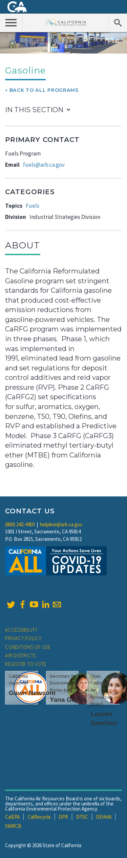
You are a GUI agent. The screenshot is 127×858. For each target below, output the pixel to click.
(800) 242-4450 (20, 524)
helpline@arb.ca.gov (61, 524)
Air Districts (20, 655)
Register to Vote (25, 664)
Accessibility (21, 630)
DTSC (82, 817)
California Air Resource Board (65, 22)
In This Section (34, 110)
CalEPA (12, 817)
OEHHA (103, 817)
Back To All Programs (44, 90)
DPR (63, 817)
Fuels (32, 205)
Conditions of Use (28, 647)
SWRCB (13, 826)
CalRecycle (39, 817)
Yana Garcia (68, 699)
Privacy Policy (23, 638)
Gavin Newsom (32, 692)
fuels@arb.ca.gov (44, 164)
